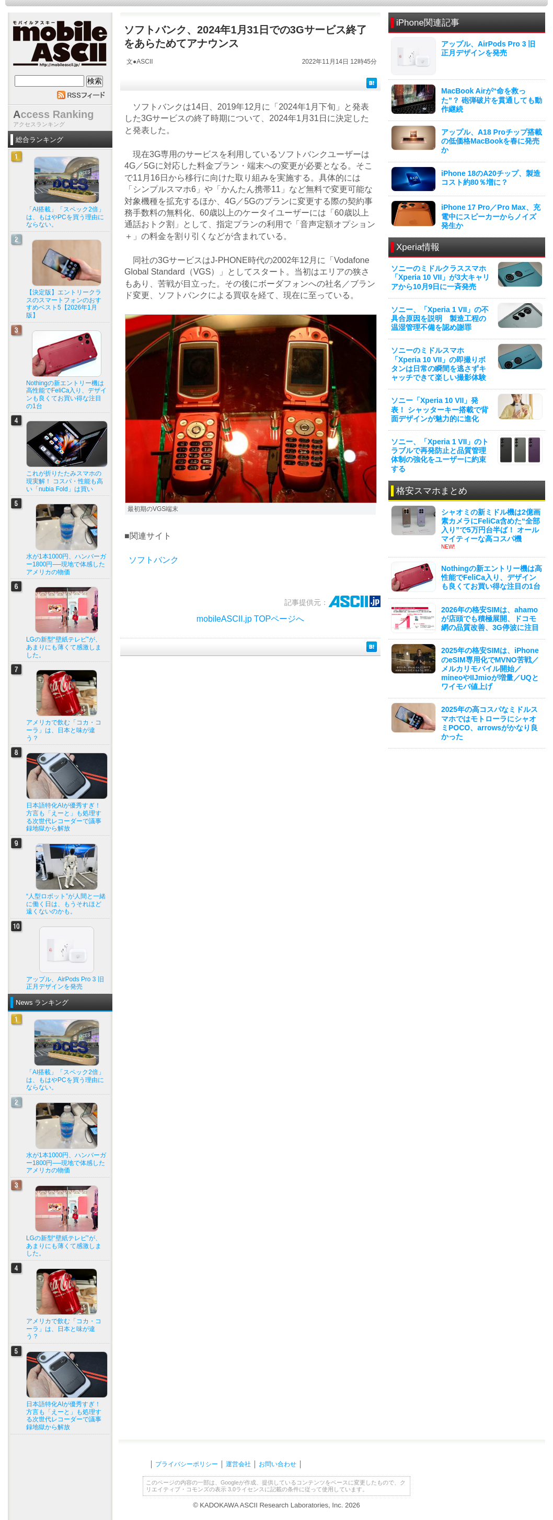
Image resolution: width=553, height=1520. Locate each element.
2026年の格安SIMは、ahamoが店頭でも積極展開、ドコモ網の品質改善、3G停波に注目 (490, 618)
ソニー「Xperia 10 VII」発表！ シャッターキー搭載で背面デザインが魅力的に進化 (439, 409)
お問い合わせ (277, 1464)
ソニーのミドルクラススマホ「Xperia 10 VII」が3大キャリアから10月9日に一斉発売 (440, 277)
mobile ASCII (60, 46)
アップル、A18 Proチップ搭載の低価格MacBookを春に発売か (491, 141)
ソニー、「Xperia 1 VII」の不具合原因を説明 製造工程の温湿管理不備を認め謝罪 (440, 318)
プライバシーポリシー (186, 1464)
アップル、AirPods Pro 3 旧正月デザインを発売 (488, 48)
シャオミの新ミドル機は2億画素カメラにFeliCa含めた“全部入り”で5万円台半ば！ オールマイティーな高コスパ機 (490, 525)
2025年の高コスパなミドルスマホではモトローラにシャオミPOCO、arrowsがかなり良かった (489, 723)
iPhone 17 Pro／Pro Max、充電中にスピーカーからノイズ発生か (490, 216)
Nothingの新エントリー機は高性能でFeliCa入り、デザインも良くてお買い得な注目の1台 (491, 577)
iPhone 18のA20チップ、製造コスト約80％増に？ (490, 177)
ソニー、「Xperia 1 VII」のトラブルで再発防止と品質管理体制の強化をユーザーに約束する (440, 455)
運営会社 (238, 1464)
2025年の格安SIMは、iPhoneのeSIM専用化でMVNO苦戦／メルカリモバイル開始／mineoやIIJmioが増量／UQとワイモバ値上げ (490, 668)
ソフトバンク (154, 559)
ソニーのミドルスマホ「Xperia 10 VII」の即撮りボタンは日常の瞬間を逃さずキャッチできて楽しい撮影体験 (438, 364)
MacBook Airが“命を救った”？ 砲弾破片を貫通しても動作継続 (491, 100)
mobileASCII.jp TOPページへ (251, 618)
